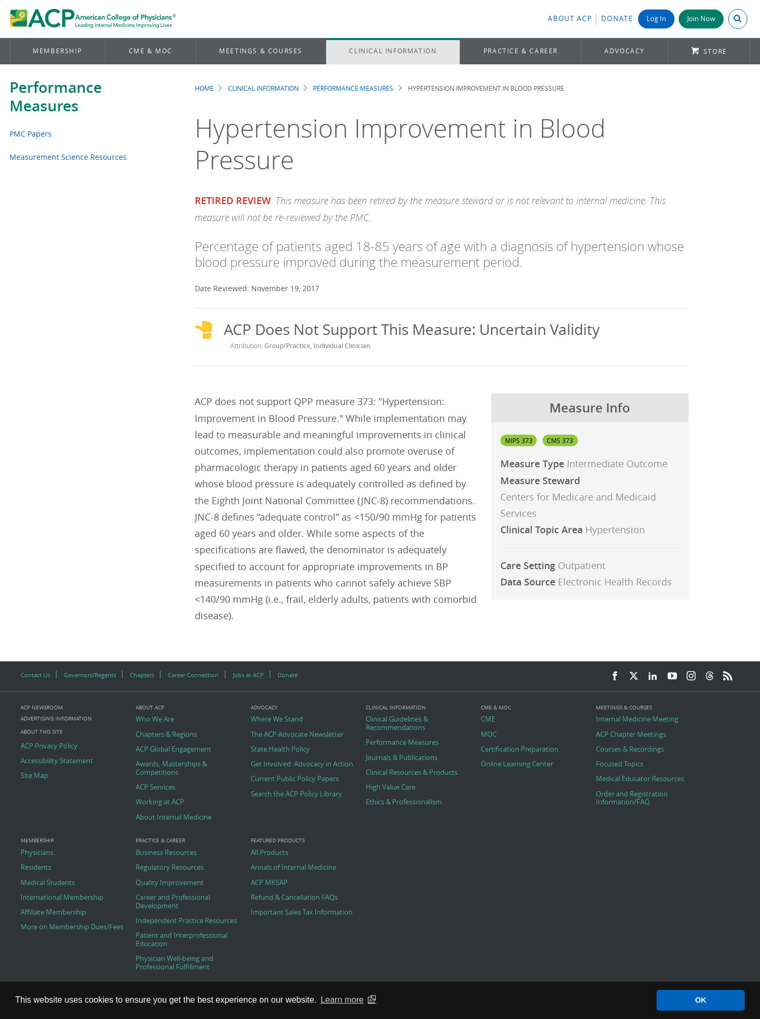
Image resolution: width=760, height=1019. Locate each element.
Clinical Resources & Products (412, 772)
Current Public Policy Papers (295, 779)
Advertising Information (56, 718)
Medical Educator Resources (640, 779)
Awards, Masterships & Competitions (171, 768)
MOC (489, 734)
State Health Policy (280, 749)
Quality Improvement (170, 883)
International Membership (62, 897)
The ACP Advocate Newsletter (297, 734)
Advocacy (624, 50)
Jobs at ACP (248, 675)
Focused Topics (619, 764)
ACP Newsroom (42, 708)
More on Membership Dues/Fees (72, 927)
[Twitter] (634, 676)
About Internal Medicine (174, 817)
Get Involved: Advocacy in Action (302, 764)
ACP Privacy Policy (49, 746)
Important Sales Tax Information (302, 912)
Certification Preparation (519, 749)
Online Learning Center (517, 764)
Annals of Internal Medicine (293, 867)
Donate (617, 18)
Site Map (34, 776)
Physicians (37, 853)
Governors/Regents (90, 675)
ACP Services (155, 787)
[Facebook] (615, 676)
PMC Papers (31, 134)
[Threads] (710, 676)
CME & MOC (151, 50)
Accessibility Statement (57, 761)
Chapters (142, 675)
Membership (57, 50)
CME (488, 719)
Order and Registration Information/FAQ (632, 798)
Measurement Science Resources (68, 157)
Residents (36, 867)
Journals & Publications (402, 758)
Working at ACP (160, 802)
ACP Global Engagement (173, 749)
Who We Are (155, 719)
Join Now (701, 18)
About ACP (570, 18)
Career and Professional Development (173, 901)
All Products (269, 853)
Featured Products (278, 841)
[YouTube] (672, 676)
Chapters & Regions (166, 734)
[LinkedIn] (653, 676)
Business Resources (166, 853)
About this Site (42, 731)
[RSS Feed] (728, 676)
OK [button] (701, 1000)
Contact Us (35, 675)
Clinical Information (392, 50)
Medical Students (48, 883)
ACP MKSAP (269, 883)
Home (204, 88)
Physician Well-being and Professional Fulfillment (174, 963)
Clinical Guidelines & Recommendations (397, 723)
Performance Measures (56, 97)
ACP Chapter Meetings (631, 734)
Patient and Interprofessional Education (181, 939)
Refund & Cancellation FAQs (294, 897)
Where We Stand (277, 719)
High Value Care (390, 787)
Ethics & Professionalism (404, 802)
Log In (656, 18)
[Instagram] (691, 676)
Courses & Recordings (630, 749)
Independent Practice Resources (186, 921)
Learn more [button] (342, 999)
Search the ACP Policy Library (296, 794)
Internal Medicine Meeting (637, 719)
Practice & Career (520, 50)
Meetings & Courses (260, 50)
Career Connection (193, 675)
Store (715, 51)
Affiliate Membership (53, 912)
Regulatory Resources (170, 867)
